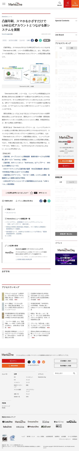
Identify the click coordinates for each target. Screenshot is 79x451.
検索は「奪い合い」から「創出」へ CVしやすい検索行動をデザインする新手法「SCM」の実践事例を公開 (68, 109)
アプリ (4, 40)
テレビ (28, 394)
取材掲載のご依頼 (65, 365)
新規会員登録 (66, 161)
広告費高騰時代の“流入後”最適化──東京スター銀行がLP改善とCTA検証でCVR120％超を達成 (15, 315)
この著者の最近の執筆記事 (24, 259)
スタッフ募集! (40, 436)
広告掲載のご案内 (65, 361)
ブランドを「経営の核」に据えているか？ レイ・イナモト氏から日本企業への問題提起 (40, 325)
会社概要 (63, 436)
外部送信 (74, 439)
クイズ (28, 382)
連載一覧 (16, 394)
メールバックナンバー (66, 156)
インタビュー (29, 377)
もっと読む (8, 235)
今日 (61, 48)
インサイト (17, 382)
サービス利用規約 (72, 436)
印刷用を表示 (7, 201)
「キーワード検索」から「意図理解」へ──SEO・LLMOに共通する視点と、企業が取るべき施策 (67, 78)
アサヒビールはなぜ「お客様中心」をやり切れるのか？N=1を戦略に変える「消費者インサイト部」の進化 (67, 54)
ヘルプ (23, 436)
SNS (27, 396)
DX (15, 377)
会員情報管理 (49, 436)
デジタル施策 (17, 389)
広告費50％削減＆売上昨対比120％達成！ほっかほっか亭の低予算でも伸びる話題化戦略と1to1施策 (67, 94)
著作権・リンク (31, 436)
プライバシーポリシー (65, 439)
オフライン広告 (13, 40)
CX (15, 379)
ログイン (65, 166)
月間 (71, 48)
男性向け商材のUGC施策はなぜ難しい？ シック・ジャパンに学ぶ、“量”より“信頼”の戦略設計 (40, 333)
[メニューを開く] (4, 4)
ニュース (22, 40)
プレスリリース (11, 212)
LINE (28, 40)
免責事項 (57, 436)
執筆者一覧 (17, 396)
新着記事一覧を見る (66, 234)
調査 (27, 385)
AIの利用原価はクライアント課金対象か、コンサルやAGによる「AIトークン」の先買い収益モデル (66, 208)
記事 (61, 182)
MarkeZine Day (42, 377)
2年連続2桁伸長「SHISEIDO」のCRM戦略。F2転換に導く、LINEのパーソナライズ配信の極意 (67, 101)
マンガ (28, 379)
